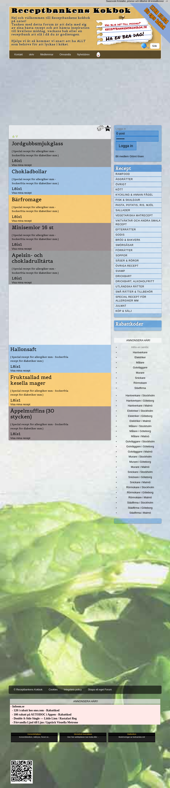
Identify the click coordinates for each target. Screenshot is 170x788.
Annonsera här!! (85, 701)
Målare (140, 362)
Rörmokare (140, 382)
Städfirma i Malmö (140, 512)
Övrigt (121, 184)
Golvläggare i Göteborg (140, 446)
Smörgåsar (125, 245)
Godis (120, 234)
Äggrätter (124, 179)
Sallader (123, 210)
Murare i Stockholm (140, 456)
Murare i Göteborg (140, 461)
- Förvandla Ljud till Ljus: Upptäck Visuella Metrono (44, 722)
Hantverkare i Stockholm (140, 395)
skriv (31, 54)
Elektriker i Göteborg (140, 416)
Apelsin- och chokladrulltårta (32, 258)
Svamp (120, 271)
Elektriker (140, 357)
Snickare (140, 377)
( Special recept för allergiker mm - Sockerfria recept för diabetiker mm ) (35, 153)
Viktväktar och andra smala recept (138, 222)
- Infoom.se (17, 706)
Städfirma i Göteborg (140, 507)
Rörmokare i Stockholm (140, 487)
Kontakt (18, 54)
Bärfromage (27, 199)
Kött (119, 189)
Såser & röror (127, 260)
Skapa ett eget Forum (100, 689)
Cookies (53, 689)
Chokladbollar (29, 171)
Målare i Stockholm (140, 426)
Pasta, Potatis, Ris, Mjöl (135, 205)
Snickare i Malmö (140, 482)
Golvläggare (140, 367)
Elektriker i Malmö (140, 420)
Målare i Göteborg (140, 431)
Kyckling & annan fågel (134, 194)
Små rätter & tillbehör (134, 291)
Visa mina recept (22, 165)
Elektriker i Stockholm (140, 410)
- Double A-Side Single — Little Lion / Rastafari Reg (43, 718)
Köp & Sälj (124, 311)
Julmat (121, 305)
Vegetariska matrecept (134, 215)
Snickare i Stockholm (140, 471)
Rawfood (123, 174)
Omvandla (65, 54)
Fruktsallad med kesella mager (31, 380)
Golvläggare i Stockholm (140, 441)
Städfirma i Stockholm (140, 502)
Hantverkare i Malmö (140, 405)
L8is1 (17, 160)
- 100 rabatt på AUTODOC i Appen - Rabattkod (40, 714)
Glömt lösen (137, 156)
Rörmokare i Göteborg (140, 492)
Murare (140, 372)
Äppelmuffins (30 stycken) (32, 414)
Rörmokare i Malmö (140, 497)
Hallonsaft (23, 349)
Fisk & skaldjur (128, 200)
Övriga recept (127, 265)
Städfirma (140, 388)
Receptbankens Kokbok (71, 11)
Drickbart (124, 276)
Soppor (121, 255)
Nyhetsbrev (83, 54)
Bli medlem (122, 156)
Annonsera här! (138, 340)
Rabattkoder (129, 324)
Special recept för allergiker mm (131, 298)
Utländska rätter (130, 286)
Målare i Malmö (140, 436)
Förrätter (124, 250)
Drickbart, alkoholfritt (135, 281)
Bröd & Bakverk (128, 239)
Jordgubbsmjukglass (37, 143)
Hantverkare (140, 352)
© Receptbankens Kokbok (28, 689)
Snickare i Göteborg (140, 477)
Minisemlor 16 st (32, 227)
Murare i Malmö (140, 466)
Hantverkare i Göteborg (140, 400)
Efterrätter (126, 229)
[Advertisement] (85, 91)
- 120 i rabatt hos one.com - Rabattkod (34, 710)
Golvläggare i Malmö (140, 451)
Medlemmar (46, 54)
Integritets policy (73, 689)
